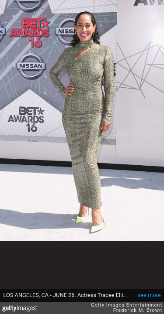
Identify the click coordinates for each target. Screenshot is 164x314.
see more (149, 295)
